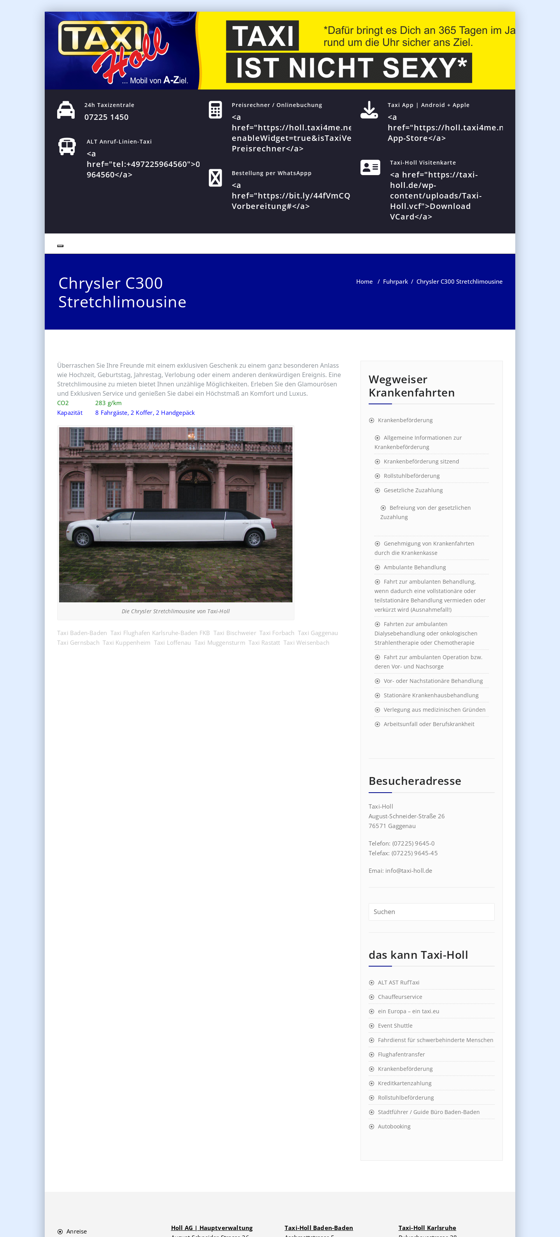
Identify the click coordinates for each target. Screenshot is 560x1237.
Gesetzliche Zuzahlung (413, 490)
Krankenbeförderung (405, 420)
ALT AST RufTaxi (399, 982)
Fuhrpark (395, 281)
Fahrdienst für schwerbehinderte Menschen (436, 1040)
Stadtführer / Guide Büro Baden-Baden (429, 1112)
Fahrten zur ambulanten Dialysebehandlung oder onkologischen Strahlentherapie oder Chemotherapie (426, 633)
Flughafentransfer (401, 1054)
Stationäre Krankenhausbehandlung (431, 695)
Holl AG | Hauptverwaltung (212, 1228)
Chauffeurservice (400, 996)
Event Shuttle (395, 1025)
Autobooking (394, 1126)
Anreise (76, 1231)
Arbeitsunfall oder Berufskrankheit (429, 724)
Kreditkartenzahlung (405, 1083)
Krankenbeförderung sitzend (421, 461)
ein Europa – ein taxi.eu (408, 1011)
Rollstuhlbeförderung (412, 475)
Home (364, 281)
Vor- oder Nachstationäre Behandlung (433, 680)
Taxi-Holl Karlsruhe (428, 1228)
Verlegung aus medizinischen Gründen (435, 709)
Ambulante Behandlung (415, 567)
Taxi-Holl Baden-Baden (319, 1228)
